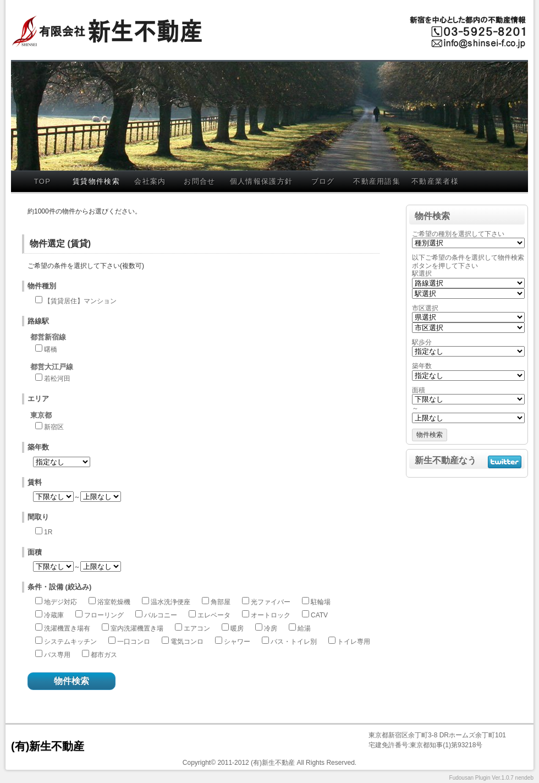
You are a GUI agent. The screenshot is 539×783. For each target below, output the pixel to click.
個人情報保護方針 (261, 181)
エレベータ (213, 615)
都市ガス (104, 655)
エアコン (197, 628)
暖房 (237, 628)
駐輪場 (321, 602)
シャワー (237, 641)
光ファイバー (270, 602)
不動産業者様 (435, 181)
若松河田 (57, 378)
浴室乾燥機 (113, 602)
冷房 (270, 628)
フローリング (104, 615)
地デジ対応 (60, 602)
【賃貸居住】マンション (80, 301)
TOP (42, 181)
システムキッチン (70, 641)
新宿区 (54, 427)
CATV (319, 615)
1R (48, 532)
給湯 (304, 628)
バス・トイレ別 (294, 641)
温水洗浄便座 (170, 602)
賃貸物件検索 (96, 181)
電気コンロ (187, 641)
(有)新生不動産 (47, 746)
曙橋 (50, 349)
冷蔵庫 (54, 615)
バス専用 (57, 655)
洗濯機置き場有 (67, 628)
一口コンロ (133, 641)
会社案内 (150, 181)
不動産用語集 (376, 181)
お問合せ (199, 181)
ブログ (323, 181)
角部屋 (220, 602)
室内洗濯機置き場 (137, 628)
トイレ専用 (353, 641)
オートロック (270, 615)
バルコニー (160, 615)
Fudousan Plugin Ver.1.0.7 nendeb (491, 778)
